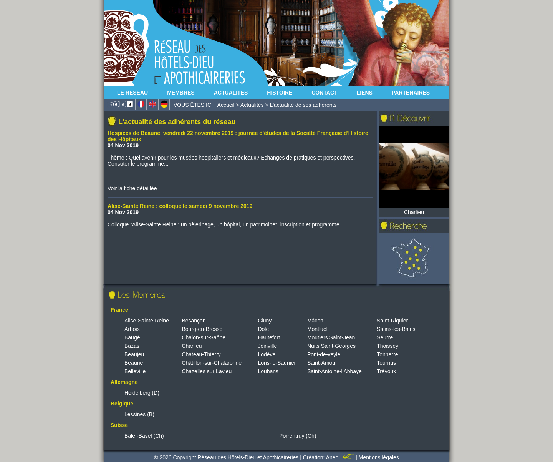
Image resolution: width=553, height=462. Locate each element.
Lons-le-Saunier (277, 363)
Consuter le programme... (138, 164)
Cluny (265, 320)
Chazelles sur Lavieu (207, 371)
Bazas (131, 346)
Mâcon (315, 320)
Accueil (226, 105)
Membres (181, 93)
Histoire (279, 93)
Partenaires (411, 93)
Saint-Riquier (392, 320)
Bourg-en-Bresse (202, 329)
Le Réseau (132, 93)
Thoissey (387, 346)
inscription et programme (309, 224)
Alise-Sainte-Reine (146, 320)
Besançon (193, 320)
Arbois (132, 329)
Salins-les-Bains (396, 329)
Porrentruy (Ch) (297, 436)
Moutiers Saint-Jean (331, 337)
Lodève (266, 354)
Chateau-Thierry (201, 354)
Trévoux (386, 371)
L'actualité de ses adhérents (303, 105)
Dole (263, 329)
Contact (324, 93)
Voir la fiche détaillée (132, 188)
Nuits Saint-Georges (331, 346)
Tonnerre (387, 354)
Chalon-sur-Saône (203, 337)
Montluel (317, 329)
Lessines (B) (139, 414)
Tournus (386, 363)
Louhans (268, 371)
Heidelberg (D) (141, 393)
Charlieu (192, 346)
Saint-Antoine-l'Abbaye (334, 371)
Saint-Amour (322, 363)
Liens (365, 93)
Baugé (132, 337)
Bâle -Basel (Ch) (144, 436)
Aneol (341, 457)
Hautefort (269, 337)
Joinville (267, 346)
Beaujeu (134, 354)
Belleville (135, 371)
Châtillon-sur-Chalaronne (212, 363)
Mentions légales (379, 457)
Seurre (385, 337)
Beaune (133, 363)
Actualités (231, 93)
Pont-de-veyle (323, 354)
